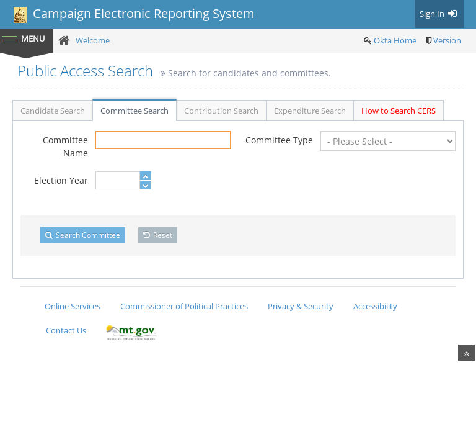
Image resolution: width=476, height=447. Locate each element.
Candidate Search (52, 110)
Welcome (93, 40)
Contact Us (66, 330)
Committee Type (279, 140)
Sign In (439, 13)
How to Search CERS (398, 110)
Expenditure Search (310, 110)
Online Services (72, 306)
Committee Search (134, 110)
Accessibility (375, 306)
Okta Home (395, 40)
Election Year (61, 180)
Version (447, 40)
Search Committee (82, 235)
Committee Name (65, 146)
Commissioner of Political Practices (184, 306)
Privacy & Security (300, 306)
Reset (157, 235)
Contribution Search (221, 110)
